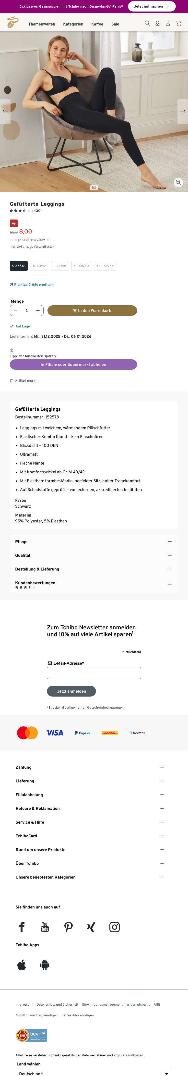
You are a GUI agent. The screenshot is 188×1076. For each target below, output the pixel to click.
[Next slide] (182, 111)
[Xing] (91, 929)
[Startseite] (13, 22)
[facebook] (22, 929)
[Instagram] (114, 929)
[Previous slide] (5, 111)
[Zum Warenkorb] (179, 25)
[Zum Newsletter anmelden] (71, 691)
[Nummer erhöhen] (38, 310)
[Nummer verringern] (15, 310)
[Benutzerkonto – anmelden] (168, 26)
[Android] (45, 967)
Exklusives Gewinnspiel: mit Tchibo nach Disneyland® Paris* (71, 6)
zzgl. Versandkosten (40, 246)
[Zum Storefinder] (158, 26)
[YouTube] (45, 929)
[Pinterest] (68, 929)
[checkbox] (19, 266)
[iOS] (22, 967)
